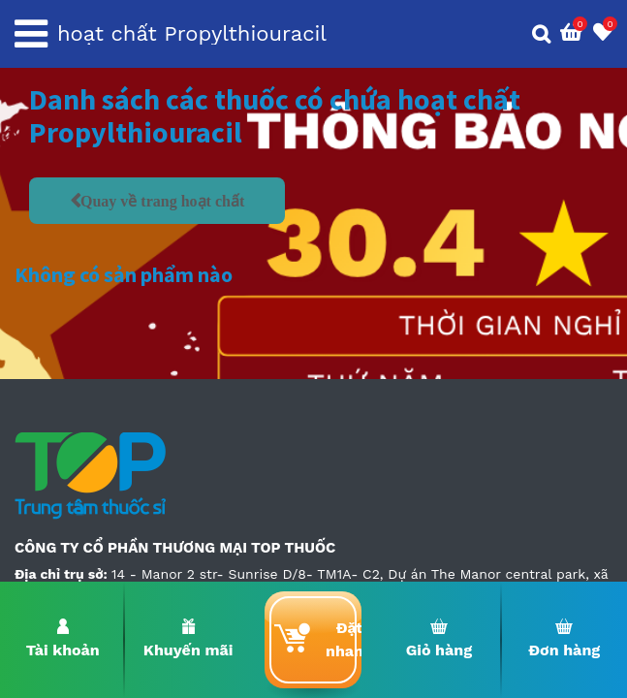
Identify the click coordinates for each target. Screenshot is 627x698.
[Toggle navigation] (31, 34)
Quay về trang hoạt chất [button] (162, 200)
